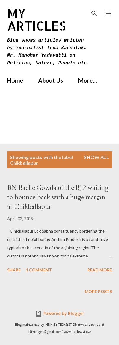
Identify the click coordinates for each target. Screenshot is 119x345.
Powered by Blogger (59, 313)
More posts (98, 291)
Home (15, 80)
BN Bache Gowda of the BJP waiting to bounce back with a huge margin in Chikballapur (58, 197)
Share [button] (14, 269)
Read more (99, 269)
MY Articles (36, 19)
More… (87, 80)
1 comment (39, 269)
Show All (96, 157)
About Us (50, 80)
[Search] (94, 10)
